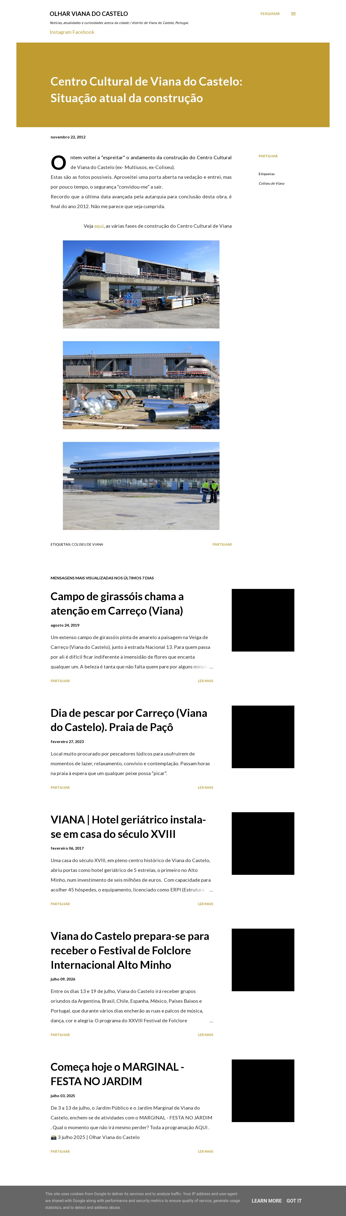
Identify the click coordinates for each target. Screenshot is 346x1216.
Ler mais (205, 681)
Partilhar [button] (268, 156)
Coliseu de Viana (271, 183)
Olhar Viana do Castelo (89, 13)
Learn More (267, 1201)
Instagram (60, 32)
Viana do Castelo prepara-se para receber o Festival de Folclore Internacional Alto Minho (130, 950)
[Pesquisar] (270, 14)
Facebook (83, 32)
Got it (294, 1201)
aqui (99, 226)
